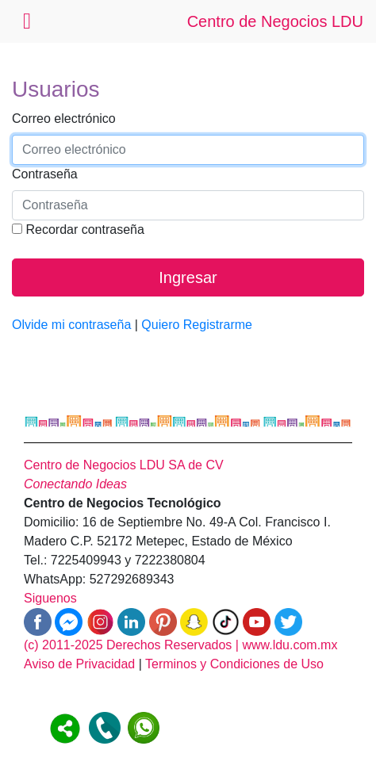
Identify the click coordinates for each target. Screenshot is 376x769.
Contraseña (45, 174)
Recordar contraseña (78, 229)
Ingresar (188, 277)
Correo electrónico (64, 118)
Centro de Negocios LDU (275, 21)
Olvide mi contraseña (71, 324)
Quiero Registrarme (196, 324)
